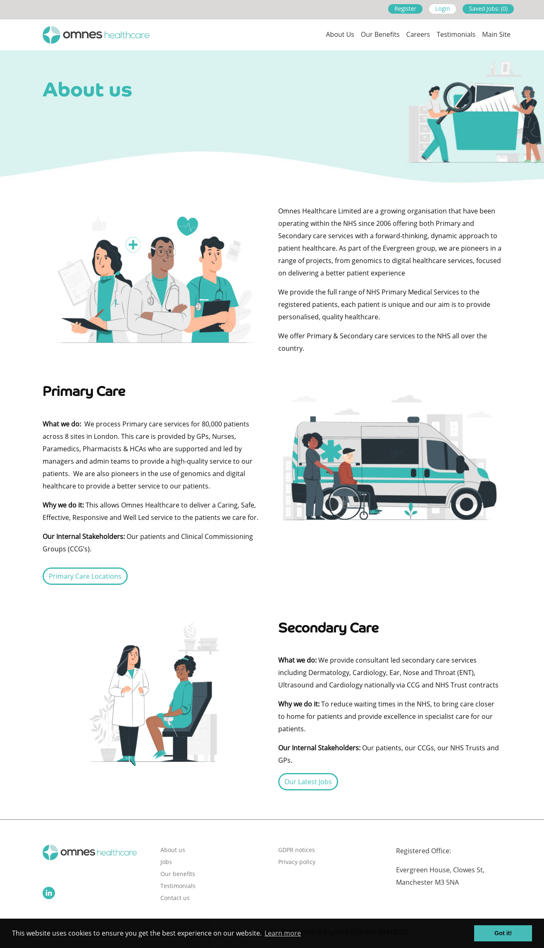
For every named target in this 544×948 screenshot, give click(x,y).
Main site (496, 34)
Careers (418, 34)
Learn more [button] (283, 933)
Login (442, 8)
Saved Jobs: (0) (488, 8)
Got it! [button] (503, 933)
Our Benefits (380, 34)
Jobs (166, 862)
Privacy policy (296, 862)
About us (340, 34)
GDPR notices (296, 850)
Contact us (175, 898)
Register (405, 8)
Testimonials (456, 34)
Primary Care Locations (85, 576)
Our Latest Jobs (308, 781)
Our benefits (177, 874)
